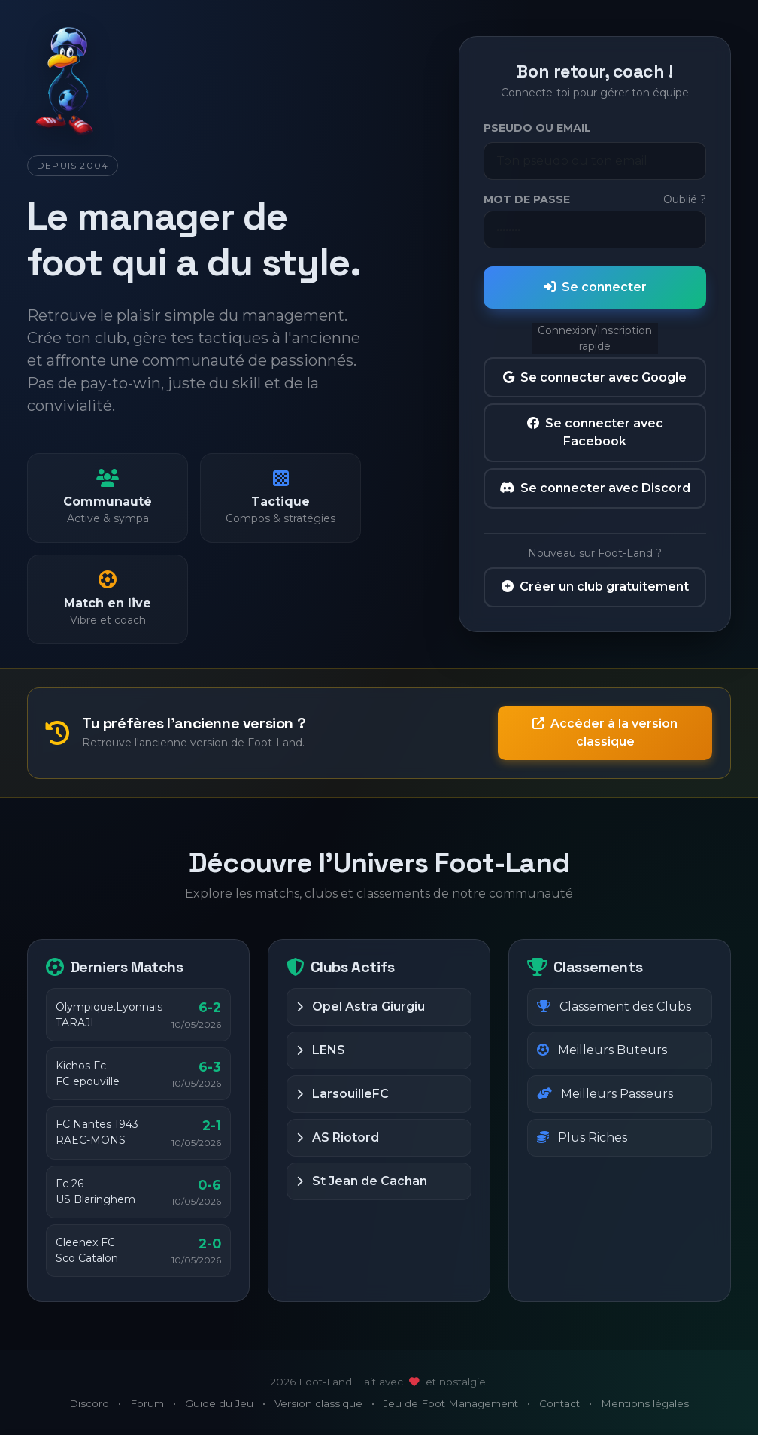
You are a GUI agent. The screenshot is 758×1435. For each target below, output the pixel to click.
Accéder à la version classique (605, 732)
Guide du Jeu (219, 1403)
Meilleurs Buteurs (602, 1050)
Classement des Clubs (614, 1006)
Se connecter (595, 287)
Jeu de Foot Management (451, 1403)
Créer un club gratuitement (595, 586)
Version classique (318, 1403)
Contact (559, 1403)
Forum (147, 1403)
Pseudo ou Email (537, 128)
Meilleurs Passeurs (605, 1094)
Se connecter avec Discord (594, 488)
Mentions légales (645, 1403)
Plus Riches (582, 1137)
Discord (89, 1403)
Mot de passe (527, 199)
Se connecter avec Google (595, 377)
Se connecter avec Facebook (595, 432)
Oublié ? (684, 199)
